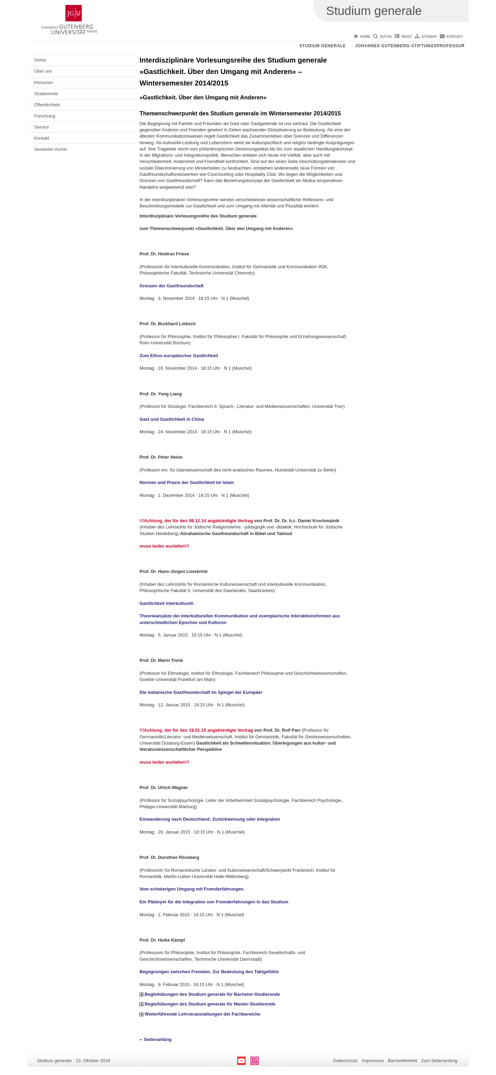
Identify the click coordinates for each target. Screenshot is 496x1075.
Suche (386, 37)
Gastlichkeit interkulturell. (167, 603)
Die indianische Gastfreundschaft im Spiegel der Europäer (201, 692)
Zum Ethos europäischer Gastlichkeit (179, 355)
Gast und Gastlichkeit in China (172, 419)
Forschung (44, 115)
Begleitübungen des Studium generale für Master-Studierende (210, 1004)
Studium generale (322, 45)
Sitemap (429, 37)
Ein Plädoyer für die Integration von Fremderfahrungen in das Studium (214, 901)
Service (41, 127)
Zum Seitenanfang (439, 1060)
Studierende (46, 93)
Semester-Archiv (50, 149)
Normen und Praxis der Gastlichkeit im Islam (187, 482)
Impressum (373, 1060)
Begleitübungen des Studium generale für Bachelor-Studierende (212, 994)
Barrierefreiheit (402, 1060)
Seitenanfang (157, 1039)
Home (365, 37)
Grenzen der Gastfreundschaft (171, 285)
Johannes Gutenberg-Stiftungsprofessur (410, 45)
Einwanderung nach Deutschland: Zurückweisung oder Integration (210, 819)
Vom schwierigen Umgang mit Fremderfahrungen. (192, 889)
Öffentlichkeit (47, 104)
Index (407, 37)
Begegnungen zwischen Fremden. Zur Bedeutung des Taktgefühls (209, 971)
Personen (43, 82)
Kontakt (454, 37)
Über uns (43, 71)
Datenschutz (345, 1060)
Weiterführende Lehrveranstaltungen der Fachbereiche (202, 1014)
